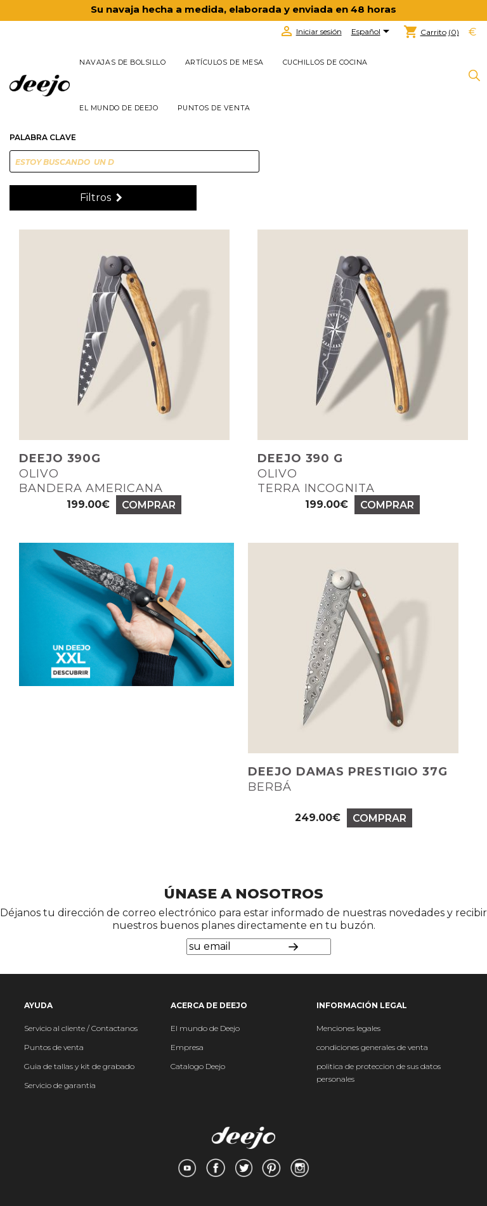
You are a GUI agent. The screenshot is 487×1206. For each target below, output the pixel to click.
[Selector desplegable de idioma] (372, 32)
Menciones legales (348, 1028)
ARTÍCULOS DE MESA (224, 62)
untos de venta (57, 1047)
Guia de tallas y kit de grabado (79, 1066)
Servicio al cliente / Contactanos (81, 1028)
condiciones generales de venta (372, 1047)
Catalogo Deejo (198, 1066)
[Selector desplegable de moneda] (472, 32)
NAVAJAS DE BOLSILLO (122, 62)
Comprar (149, 505)
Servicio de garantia (60, 1085)
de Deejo (223, 1028)
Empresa (187, 1047)
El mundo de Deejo (118, 108)
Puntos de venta (214, 108)
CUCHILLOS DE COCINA (325, 62)
